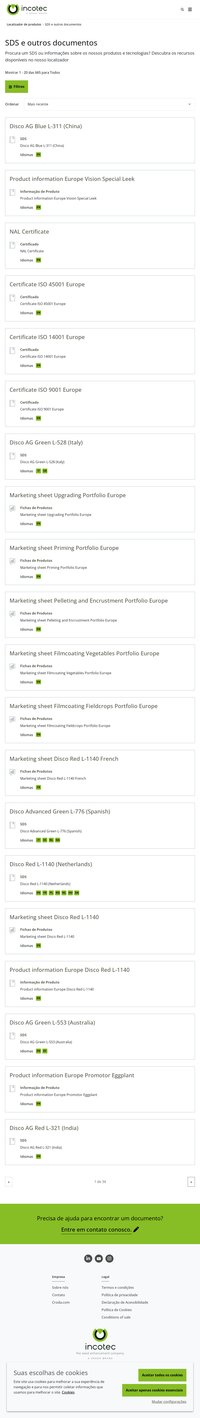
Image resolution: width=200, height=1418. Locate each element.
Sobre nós (60, 1287)
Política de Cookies (117, 1309)
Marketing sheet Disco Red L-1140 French (64, 758)
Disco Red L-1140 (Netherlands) (51, 864)
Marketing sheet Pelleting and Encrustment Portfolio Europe (89, 600)
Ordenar (12, 104)
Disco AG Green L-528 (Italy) (46, 442)
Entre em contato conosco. (96, 1229)
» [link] (191, 1182)
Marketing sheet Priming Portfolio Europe (64, 548)
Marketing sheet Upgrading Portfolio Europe (68, 495)
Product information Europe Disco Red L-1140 (70, 970)
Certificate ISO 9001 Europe (46, 389)
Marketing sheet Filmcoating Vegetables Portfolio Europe (84, 653)
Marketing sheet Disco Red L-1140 (54, 917)
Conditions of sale (116, 1317)
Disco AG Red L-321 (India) (44, 1128)
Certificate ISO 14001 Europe (47, 337)
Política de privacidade (120, 1295)
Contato (58, 1295)
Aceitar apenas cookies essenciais (154, 1390)
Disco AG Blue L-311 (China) (46, 126)
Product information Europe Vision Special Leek (72, 179)
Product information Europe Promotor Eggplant (72, 1075)
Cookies (68, 1392)
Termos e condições (118, 1287)
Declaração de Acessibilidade (125, 1302)
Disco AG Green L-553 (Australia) (52, 1022)
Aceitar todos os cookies (162, 1375)
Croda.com (61, 1302)
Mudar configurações (169, 1401)
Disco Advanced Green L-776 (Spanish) (60, 811)
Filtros (16, 86)
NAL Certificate (29, 231)
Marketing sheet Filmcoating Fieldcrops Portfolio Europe (84, 706)
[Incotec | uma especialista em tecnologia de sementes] (27, 9)
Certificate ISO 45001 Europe (47, 284)
